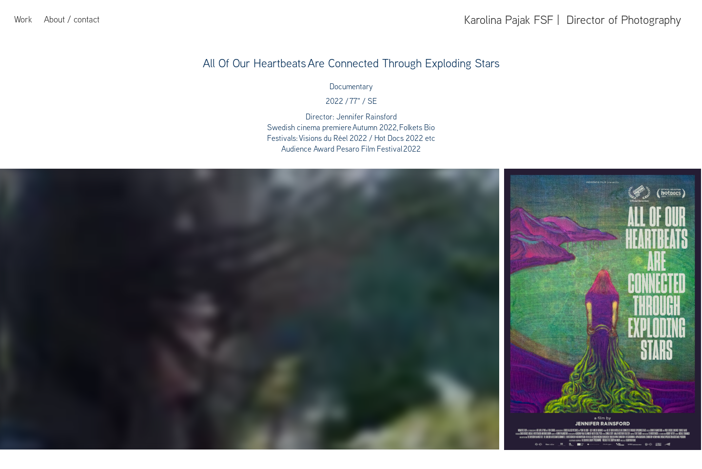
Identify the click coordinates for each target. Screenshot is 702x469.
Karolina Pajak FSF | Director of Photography (572, 19)
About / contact (71, 19)
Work (23, 19)
